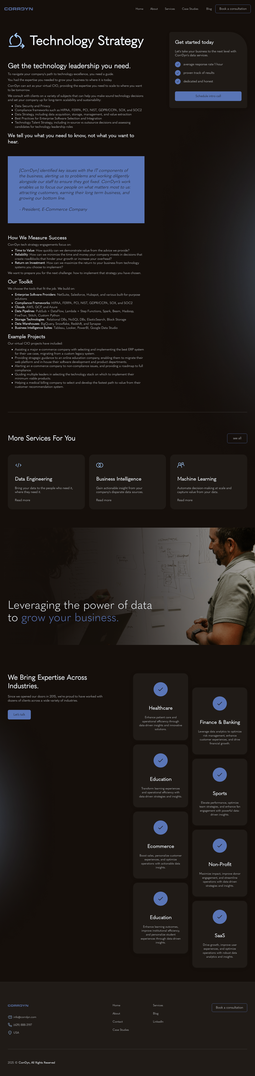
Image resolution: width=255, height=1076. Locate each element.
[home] (18, 9)
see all (237, 438)
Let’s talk (19, 715)
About (154, 8)
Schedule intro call (208, 96)
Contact (118, 1021)
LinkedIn (158, 1021)
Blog (208, 8)
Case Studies (190, 8)
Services (170, 8)
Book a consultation (233, 9)
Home (139, 8)
